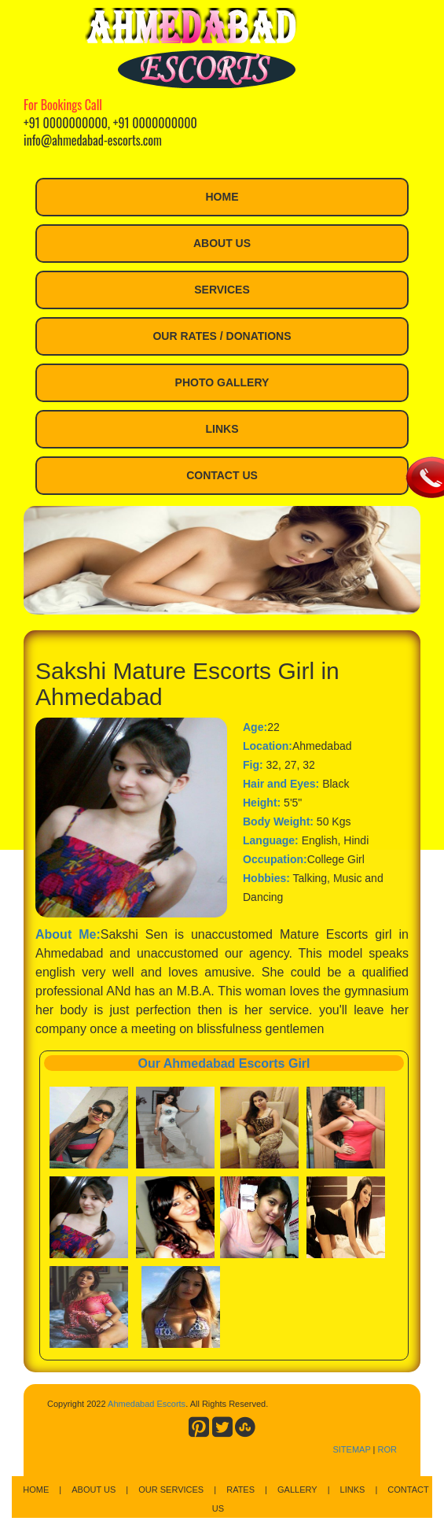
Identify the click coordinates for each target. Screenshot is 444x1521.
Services (222, 289)
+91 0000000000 (66, 122)
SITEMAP (351, 1449)
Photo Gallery (222, 382)
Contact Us (222, 475)
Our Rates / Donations (221, 336)
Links (222, 429)
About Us (222, 243)
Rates (240, 1489)
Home (222, 196)
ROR (387, 1449)
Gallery (297, 1489)
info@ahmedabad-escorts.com (93, 140)
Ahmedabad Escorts (146, 1403)
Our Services (171, 1489)
